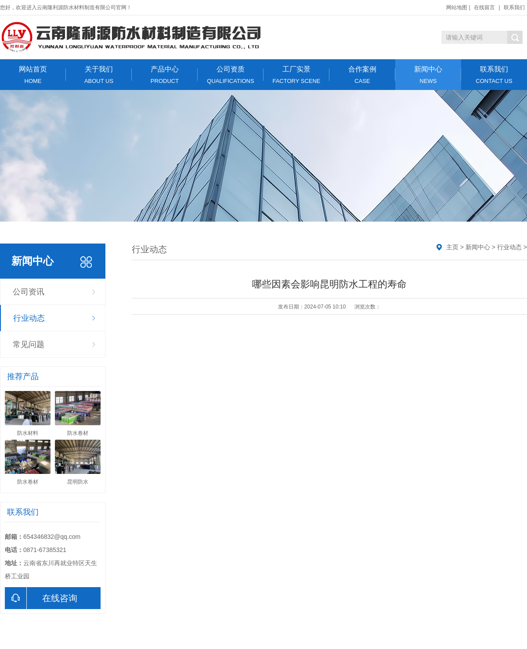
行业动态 (29, 318)
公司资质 (231, 74)
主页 (452, 247)
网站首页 (33, 74)
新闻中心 (428, 74)
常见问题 (28, 344)
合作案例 (362, 74)
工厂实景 (296, 74)
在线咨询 (41, 598)
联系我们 (514, 7)
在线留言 (484, 7)
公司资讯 (28, 291)
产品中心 (165, 74)
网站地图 (456, 7)
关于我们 (99, 74)
